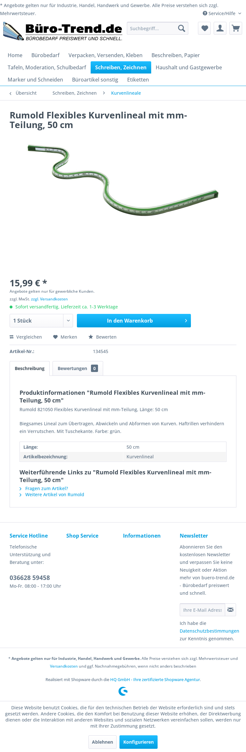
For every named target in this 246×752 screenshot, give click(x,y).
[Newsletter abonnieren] (230, 609)
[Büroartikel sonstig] (95, 79)
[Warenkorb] (235, 28)
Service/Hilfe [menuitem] (220, 13)
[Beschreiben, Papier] (175, 55)
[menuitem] (157, 28)
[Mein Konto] (220, 28)
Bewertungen (78, 368)
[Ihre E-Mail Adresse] (202, 609)
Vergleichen (26, 337)
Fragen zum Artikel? (44, 488)
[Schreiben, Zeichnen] (121, 67)
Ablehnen (102, 742)
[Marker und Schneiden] (35, 79)
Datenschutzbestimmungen (209, 631)
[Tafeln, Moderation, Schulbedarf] (47, 67)
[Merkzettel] (204, 28)
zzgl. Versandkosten (49, 299)
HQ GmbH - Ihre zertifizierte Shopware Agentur (155, 679)
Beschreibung (30, 368)
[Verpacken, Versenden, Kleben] (105, 55)
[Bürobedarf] (45, 55)
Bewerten (102, 337)
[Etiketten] (138, 79)
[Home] (15, 55)
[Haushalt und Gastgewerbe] (188, 67)
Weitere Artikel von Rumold (52, 494)
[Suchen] (181, 28)
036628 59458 (30, 578)
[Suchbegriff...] (157, 28)
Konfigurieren (138, 742)
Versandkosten (64, 666)
